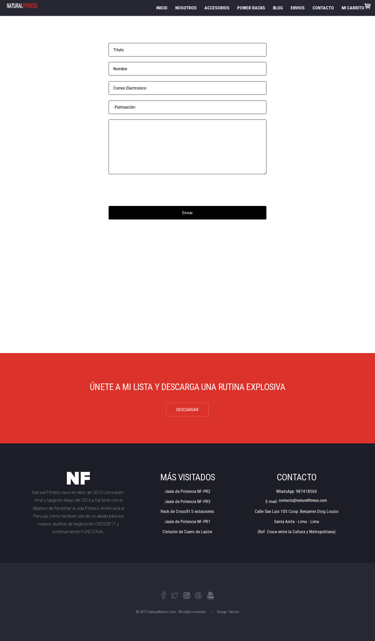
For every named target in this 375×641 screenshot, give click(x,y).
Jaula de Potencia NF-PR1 (187, 521)
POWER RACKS (251, 7)
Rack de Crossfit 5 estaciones (187, 511)
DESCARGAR (187, 409)
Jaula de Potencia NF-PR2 (187, 491)
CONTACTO (323, 7)
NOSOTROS (186, 7)
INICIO (161, 7)
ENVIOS (298, 7)
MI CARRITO (356, 6)
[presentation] (148, 190)
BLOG (278, 7)
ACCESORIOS (216, 7)
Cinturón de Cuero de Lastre (187, 531)
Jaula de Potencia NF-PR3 (187, 501)
